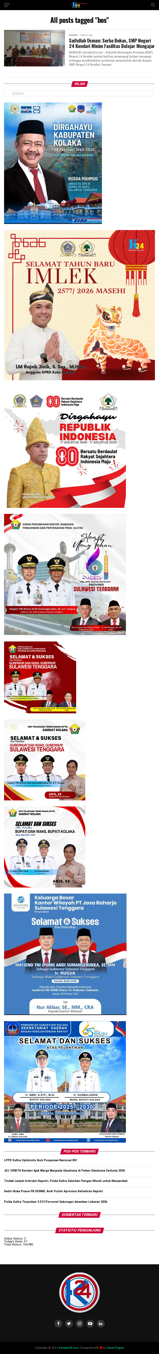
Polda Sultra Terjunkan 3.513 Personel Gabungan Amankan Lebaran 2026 (55, 1202)
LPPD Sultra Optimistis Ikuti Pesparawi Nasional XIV (40, 1160)
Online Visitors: (14, 1238)
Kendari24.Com (69, 1348)
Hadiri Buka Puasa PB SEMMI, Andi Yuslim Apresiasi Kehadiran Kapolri (53, 1191)
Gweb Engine (115, 1348)
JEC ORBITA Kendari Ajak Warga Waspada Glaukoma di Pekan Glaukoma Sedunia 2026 (64, 1170)
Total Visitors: (13, 1244)
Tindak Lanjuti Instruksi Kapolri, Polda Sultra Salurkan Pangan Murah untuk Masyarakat (66, 1181)
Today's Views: (14, 1241)
